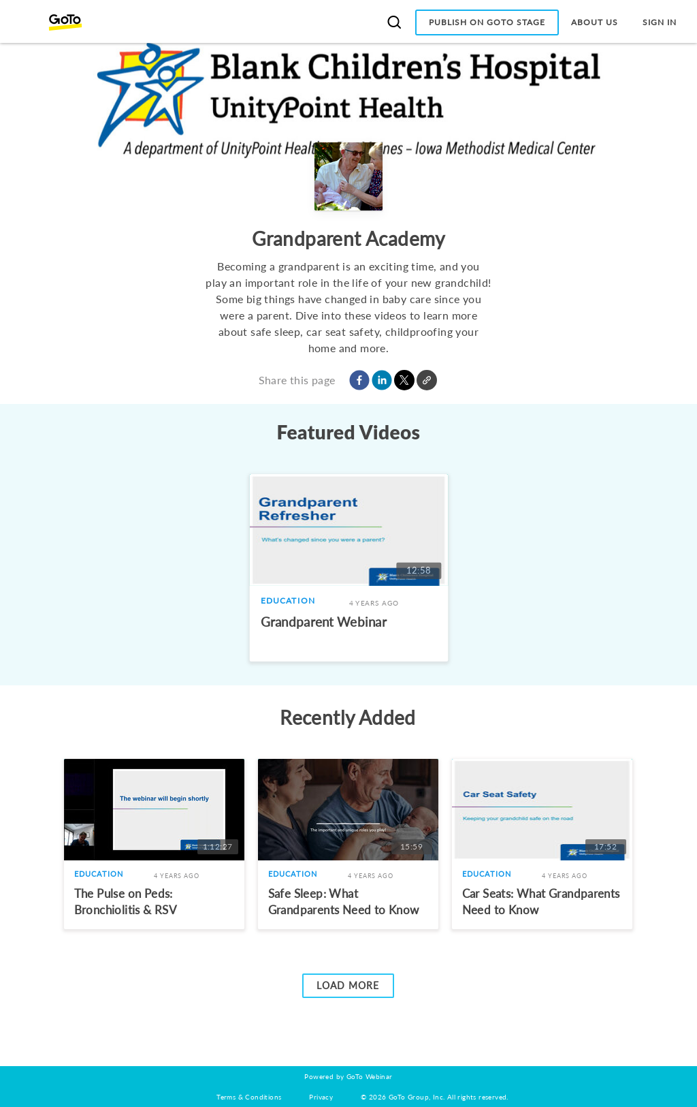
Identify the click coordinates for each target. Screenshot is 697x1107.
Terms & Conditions (248, 1097)
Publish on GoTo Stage (487, 22)
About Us (594, 22)
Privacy (321, 1097)
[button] (359, 380)
